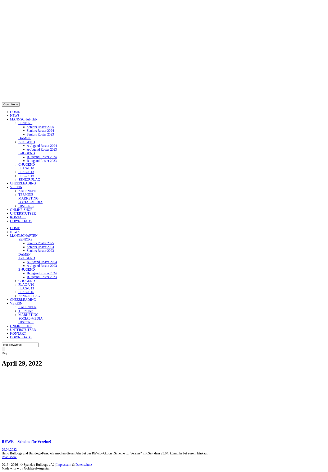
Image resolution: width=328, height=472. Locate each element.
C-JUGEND (26, 164)
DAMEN (24, 138)
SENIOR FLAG (29, 179)
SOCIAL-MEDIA (30, 202)
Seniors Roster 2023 (40, 134)
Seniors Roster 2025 (40, 127)
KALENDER (27, 191)
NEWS (14, 115)
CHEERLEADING (23, 183)
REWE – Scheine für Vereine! (26, 441)
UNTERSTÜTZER (23, 213)
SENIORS (25, 123)
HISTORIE (26, 206)
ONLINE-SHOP (21, 209)
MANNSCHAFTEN (24, 119)
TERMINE (25, 194)
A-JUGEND (26, 142)
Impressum (63, 464)
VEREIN (16, 187)
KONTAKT (18, 217)
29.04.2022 (9, 449)
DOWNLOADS (21, 221)
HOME (15, 112)
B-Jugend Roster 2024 (42, 157)
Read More (9, 457)
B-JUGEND (26, 153)
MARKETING (28, 198)
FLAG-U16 (26, 176)
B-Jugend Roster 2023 (42, 160)
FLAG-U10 (26, 168)
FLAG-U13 (26, 172)
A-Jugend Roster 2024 (42, 145)
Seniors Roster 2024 (40, 130)
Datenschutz (84, 464)
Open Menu (10, 104)
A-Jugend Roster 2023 (42, 149)
